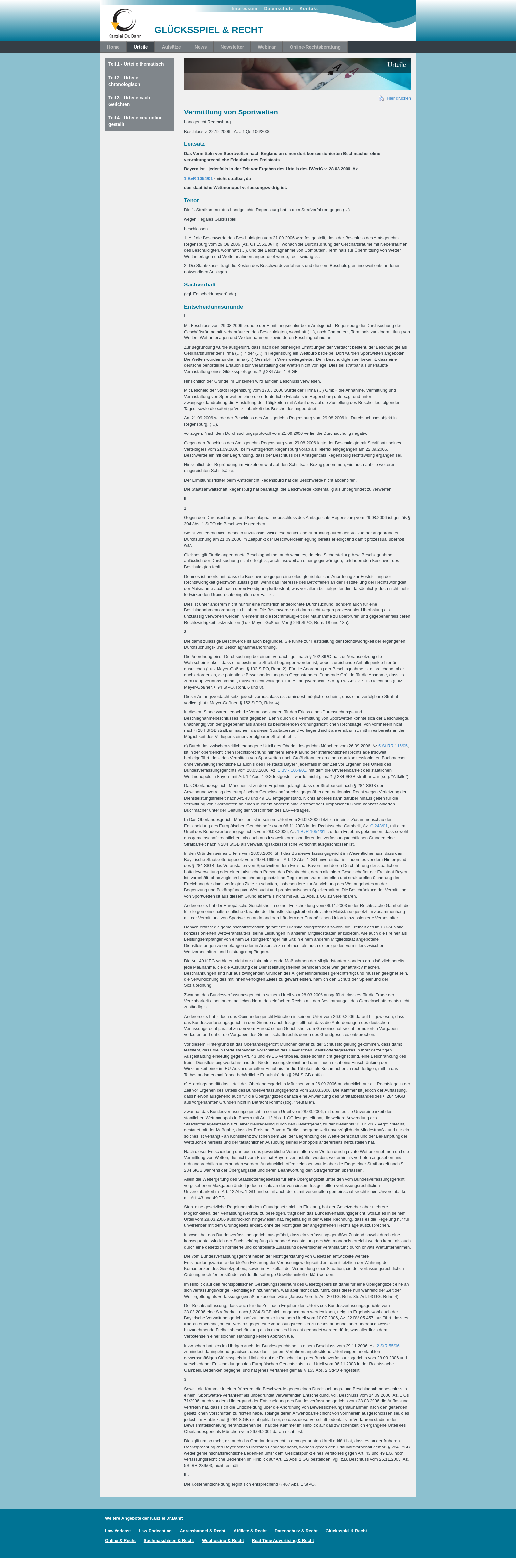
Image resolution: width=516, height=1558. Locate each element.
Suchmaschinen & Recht (169, 1540)
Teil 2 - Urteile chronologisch (124, 81)
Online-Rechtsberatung (315, 47)
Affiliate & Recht (250, 1530)
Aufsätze (171, 47)
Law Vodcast (118, 1530)
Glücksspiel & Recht (346, 1530)
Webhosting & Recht (223, 1540)
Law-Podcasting (155, 1530)
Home (113, 47)
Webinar (267, 47)
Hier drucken (395, 98)
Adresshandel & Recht (202, 1530)
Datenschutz (278, 8)
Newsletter (232, 47)
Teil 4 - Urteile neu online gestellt (135, 121)
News (201, 47)
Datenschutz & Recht (296, 1530)
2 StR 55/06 (388, 1345)
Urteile (141, 47)
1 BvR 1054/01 (198, 178)
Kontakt (309, 8)
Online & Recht (120, 1540)
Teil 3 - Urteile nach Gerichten (129, 101)
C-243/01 (379, 825)
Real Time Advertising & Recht (283, 1540)
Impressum (244, 8)
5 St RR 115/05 (393, 745)
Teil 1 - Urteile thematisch (136, 64)
